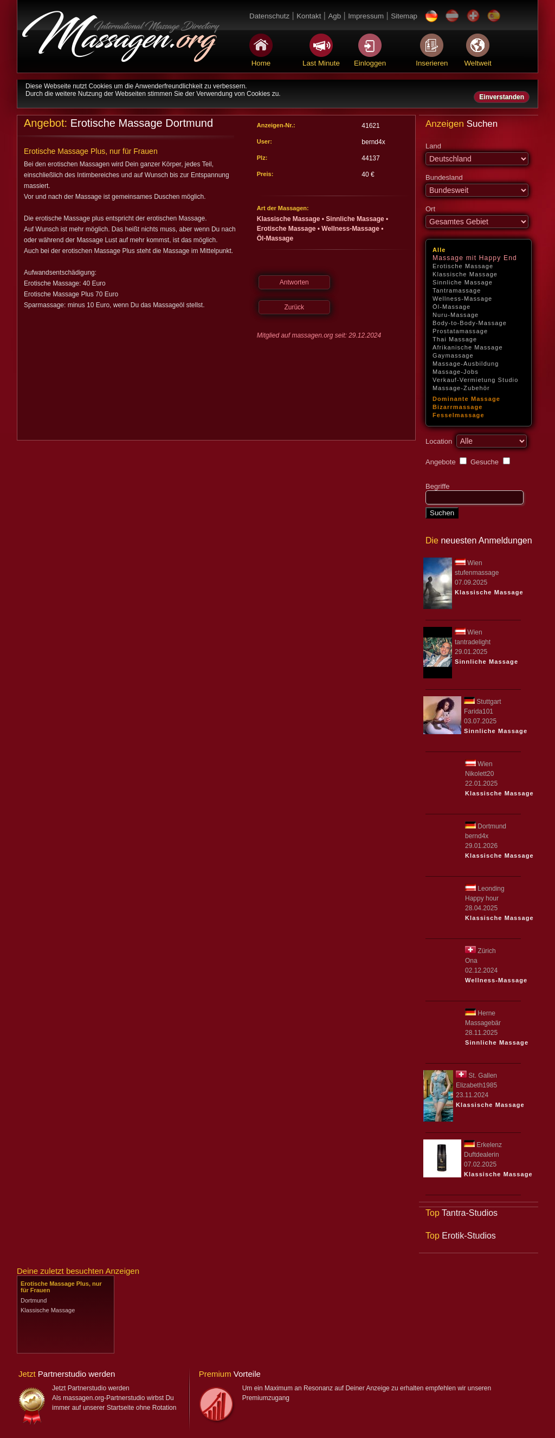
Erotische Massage (463, 266)
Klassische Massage (465, 274)
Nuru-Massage (456, 315)
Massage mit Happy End (475, 258)
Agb (334, 16)
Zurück (294, 307)
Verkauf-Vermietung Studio (475, 380)
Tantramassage (457, 290)
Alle (439, 250)
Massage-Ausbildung (466, 363)
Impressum (366, 16)
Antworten (294, 282)
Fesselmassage (459, 415)
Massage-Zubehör (461, 388)
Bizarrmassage (458, 407)
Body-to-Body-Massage (470, 323)
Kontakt (308, 16)
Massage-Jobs (456, 371)
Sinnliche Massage (463, 282)
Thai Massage (455, 339)
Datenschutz (269, 16)
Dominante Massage (466, 399)
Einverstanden (501, 97)
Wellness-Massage (462, 298)
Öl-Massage (451, 306)
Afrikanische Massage (468, 347)
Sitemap (404, 16)
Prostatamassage (460, 331)
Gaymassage (453, 355)
